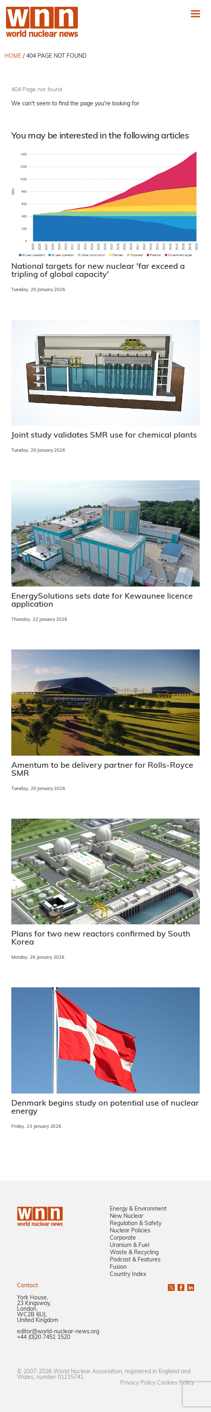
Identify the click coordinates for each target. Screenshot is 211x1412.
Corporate (123, 1238)
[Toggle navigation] (195, 13)
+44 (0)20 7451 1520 (43, 1337)
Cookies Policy (175, 1383)
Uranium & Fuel (129, 1245)
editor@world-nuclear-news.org (58, 1332)
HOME (12, 56)
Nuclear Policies (130, 1231)
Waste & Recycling (134, 1253)
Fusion (118, 1267)
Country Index (128, 1275)
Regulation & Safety (135, 1224)
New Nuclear (126, 1216)
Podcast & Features (135, 1260)
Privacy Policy (137, 1383)
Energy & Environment (138, 1209)
